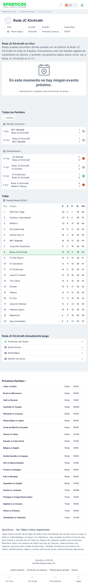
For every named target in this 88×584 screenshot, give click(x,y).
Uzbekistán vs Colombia (14, 517)
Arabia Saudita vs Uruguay (15, 456)
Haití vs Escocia (10, 400)
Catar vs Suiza (9, 386)
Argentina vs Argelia (12, 483)
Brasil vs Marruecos (12, 393)
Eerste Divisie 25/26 (16, 200)
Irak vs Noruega (10, 476)
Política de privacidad (59, 570)
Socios (75, 570)
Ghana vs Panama (11, 510)
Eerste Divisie (12, 151)
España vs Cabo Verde (13, 441)
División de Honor (15, 124)
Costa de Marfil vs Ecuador (15, 427)
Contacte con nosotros (37, 570)
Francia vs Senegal (12, 469)
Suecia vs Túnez (10, 434)
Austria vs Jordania (12, 490)
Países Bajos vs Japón (13, 420)
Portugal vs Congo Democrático (17, 497)
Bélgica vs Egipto (11, 448)
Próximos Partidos (14, 381)
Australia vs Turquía (12, 407)
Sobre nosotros (17, 570)
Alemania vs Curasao (13, 414)
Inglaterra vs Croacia (12, 504)
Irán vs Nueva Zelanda (13, 463)
